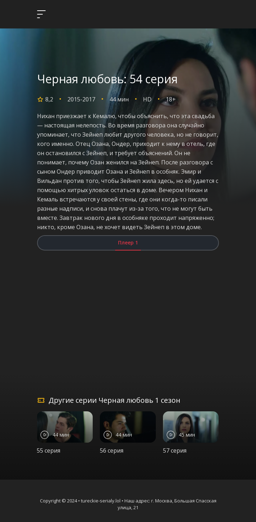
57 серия (174, 450)
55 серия (48, 450)
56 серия (111, 450)
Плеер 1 (128, 242)
